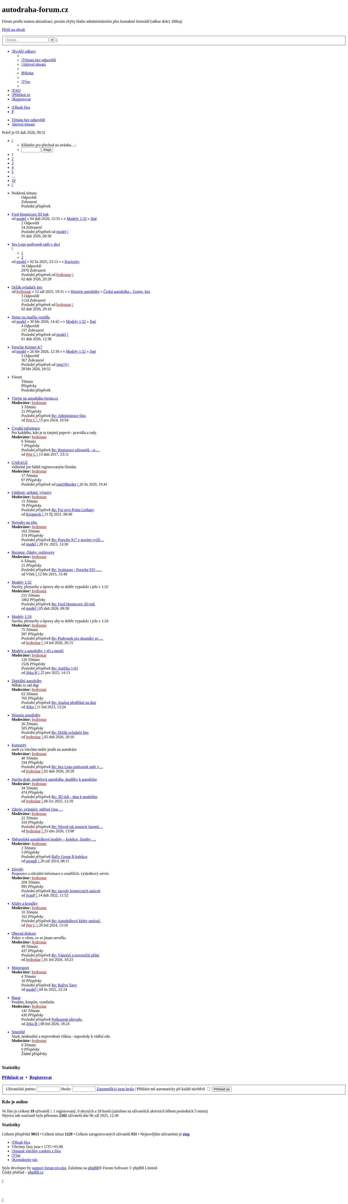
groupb (31, 861)
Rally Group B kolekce (69, 857)
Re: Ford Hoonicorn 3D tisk (73, 604)
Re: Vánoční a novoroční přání (75, 955)
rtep (186, 1134)
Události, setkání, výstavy (31, 492)
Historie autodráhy (85, 292)
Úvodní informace (26, 428)
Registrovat (40, 1077)
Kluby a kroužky (25, 903)
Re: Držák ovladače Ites (69, 732)
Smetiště (18, 1032)
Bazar (16, 998)
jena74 (61, 364)
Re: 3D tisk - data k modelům (74, 797)
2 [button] (13, 159)
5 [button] (13, 172)
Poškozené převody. (66, 1019)
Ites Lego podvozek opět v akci (36, 244)
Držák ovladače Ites (27, 287)
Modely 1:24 (21, 617)
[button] (12, 141)
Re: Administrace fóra (68, 416)
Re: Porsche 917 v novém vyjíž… (77, 540)
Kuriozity (72, 262)
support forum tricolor (49, 1168)
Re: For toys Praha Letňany (72, 510)
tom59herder (66, 484)
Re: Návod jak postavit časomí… (77, 827)
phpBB (93, 1168)
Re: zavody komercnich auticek (75, 891)
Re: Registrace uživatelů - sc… (75, 450)
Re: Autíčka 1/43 (64, 668)
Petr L (31, 420)
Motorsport (20, 968)
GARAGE (20, 462)
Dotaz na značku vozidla (31, 317)
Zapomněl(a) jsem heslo (115, 1089)
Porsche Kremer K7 (27, 347)
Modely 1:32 (77, 219)
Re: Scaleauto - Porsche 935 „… (76, 570)
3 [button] (13, 163)
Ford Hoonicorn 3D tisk (30, 214)
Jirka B (31, 673)
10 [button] (13, 180)
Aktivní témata (23, 124)
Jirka (30, 707)
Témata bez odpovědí (28, 120)
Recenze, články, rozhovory (33, 552)
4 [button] (13, 167)
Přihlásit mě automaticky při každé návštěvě (173, 1089)
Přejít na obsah (13, 30)
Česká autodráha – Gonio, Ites (126, 292)
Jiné (94, 219)
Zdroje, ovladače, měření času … (37, 809)
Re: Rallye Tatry (64, 985)
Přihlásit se (12, 1077)
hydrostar (63, 275)
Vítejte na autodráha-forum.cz (35, 398)
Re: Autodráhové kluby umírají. (76, 921)
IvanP (30, 895)
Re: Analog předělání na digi (73, 703)
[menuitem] (38, 60)
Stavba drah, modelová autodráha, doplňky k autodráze (54, 779)
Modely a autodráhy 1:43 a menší (38, 651)
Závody (17, 869)
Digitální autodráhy (27, 681)
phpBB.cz (36, 1172)
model (21, 219)
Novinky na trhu (24, 522)
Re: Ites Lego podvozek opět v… (77, 767)
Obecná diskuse (24, 933)
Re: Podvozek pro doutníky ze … (77, 638)
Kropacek (33, 514)
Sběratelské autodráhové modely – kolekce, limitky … (54, 839)
